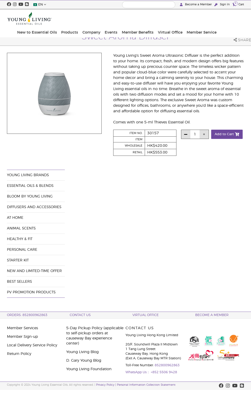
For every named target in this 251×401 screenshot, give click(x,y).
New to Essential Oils (73, 18)
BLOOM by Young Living (30, 196)
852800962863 (167, 365)
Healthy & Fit (19, 239)
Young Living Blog (82, 352)
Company (124, 16)
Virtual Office (198, 18)
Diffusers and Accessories (34, 207)
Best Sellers (19, 281)
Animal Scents (21, 228)
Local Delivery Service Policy (32, 345)
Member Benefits (167, 18)
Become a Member (196, 4)
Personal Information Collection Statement (146, 384)
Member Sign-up (22, 336)
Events (142, 16)
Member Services (22, 328)
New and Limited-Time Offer (34, 271)
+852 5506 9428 (164, 372)
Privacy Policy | (106, 384)
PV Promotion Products (31, 292)
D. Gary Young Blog (83, 360)
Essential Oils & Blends (30, 186)
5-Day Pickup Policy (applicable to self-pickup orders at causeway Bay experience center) (94, 335)
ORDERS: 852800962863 (27, 315)
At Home (15, 217)
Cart (238, 4)
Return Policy (19, 354)
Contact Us (80, 315)
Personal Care (22, 249)
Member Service (227, 18)
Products (104, 16)
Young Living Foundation (89, 369)
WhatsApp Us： (138, 372)
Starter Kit (18, 260)
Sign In (222, 4)
